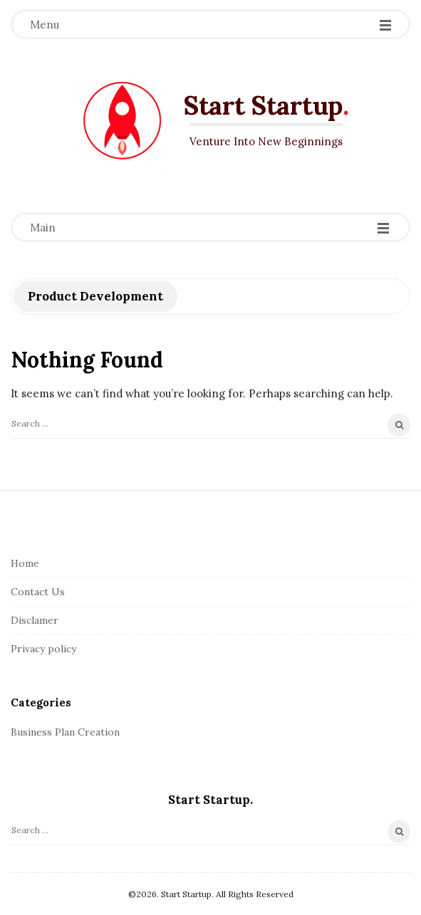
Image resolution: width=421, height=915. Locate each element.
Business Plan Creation (65, 732)
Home (25, 563)
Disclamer (34, 620)
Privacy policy (43, 648)
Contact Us (38, 591)
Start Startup (263, 105)
